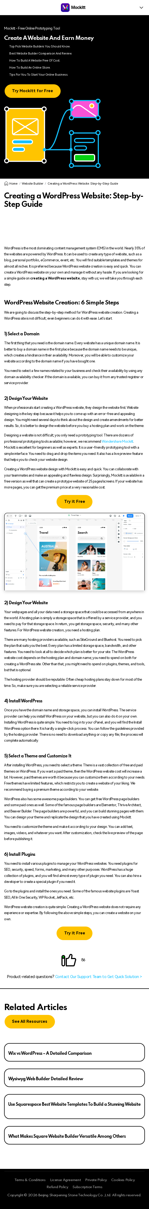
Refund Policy (57, 1187)
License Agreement (65, 1180)
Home (10, 183)
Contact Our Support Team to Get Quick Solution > (98, 977)
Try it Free (74, 501)
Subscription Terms (87, 1187)
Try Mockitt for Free (32, 91)
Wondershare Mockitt (117, 441)
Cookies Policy (123, 1180)
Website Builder (32, 183)
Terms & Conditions (30, 1180)
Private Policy (96, 1180)
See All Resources (29, 1021)
